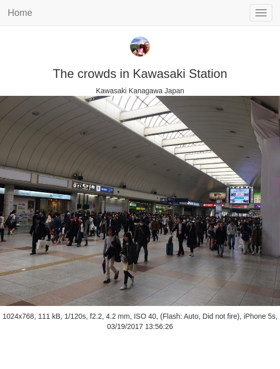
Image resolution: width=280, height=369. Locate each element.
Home (20, 13)
